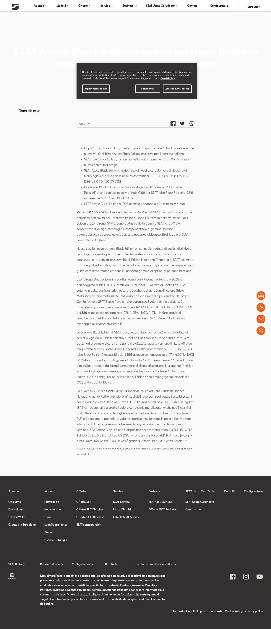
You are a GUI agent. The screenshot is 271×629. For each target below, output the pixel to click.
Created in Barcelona (22, 526)
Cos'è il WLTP (16, 519)
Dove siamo (16, 511)
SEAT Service (121, 503)
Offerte (83, 6)
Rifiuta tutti (147, 88)
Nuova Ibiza (51, 503)
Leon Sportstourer (55, 526)
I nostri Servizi (122, 511)
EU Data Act (111, 566)
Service (105, 6)
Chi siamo (14, 503)
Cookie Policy (233, 613)
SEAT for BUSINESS (160, 503)
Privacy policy (254, 613)
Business (128, 6)
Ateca (48, 534)
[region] (137, 81)
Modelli (61, 6)
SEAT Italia (15, 566)
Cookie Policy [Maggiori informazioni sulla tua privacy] (167, 78)
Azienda (39, 6)
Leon (47, 519)
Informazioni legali (183, 613)
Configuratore (219, 6)
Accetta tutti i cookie (177, 88)
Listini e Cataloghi (55, 541)
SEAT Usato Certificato (160, 6)
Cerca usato (193, 511)
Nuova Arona (52, 511)
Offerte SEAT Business (90, 519)
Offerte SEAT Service (89, 511)
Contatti (192, 6)
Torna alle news (29, 112)
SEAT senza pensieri (89, 526)
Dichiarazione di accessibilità (151, 566)
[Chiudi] (192, 67)
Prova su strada (50, 566)
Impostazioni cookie (210, 613)
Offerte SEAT (84, 503)
